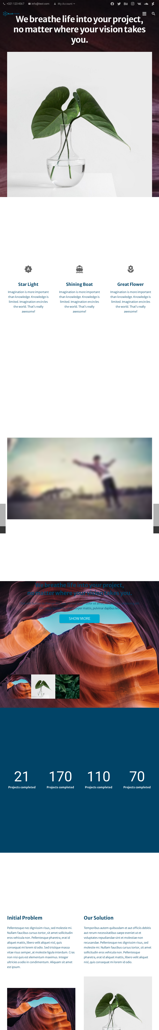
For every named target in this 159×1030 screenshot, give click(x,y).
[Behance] (125, 3)
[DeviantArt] (152, 3)
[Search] (153, 14)
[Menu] (144, 13)
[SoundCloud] (146, 3)
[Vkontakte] (139, 3)
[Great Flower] (130, 269)
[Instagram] (132, 3)
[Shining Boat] (79, 269)
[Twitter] (119, 3)
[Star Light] (28, 269)
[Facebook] (112, 3)
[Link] (11, 14)
